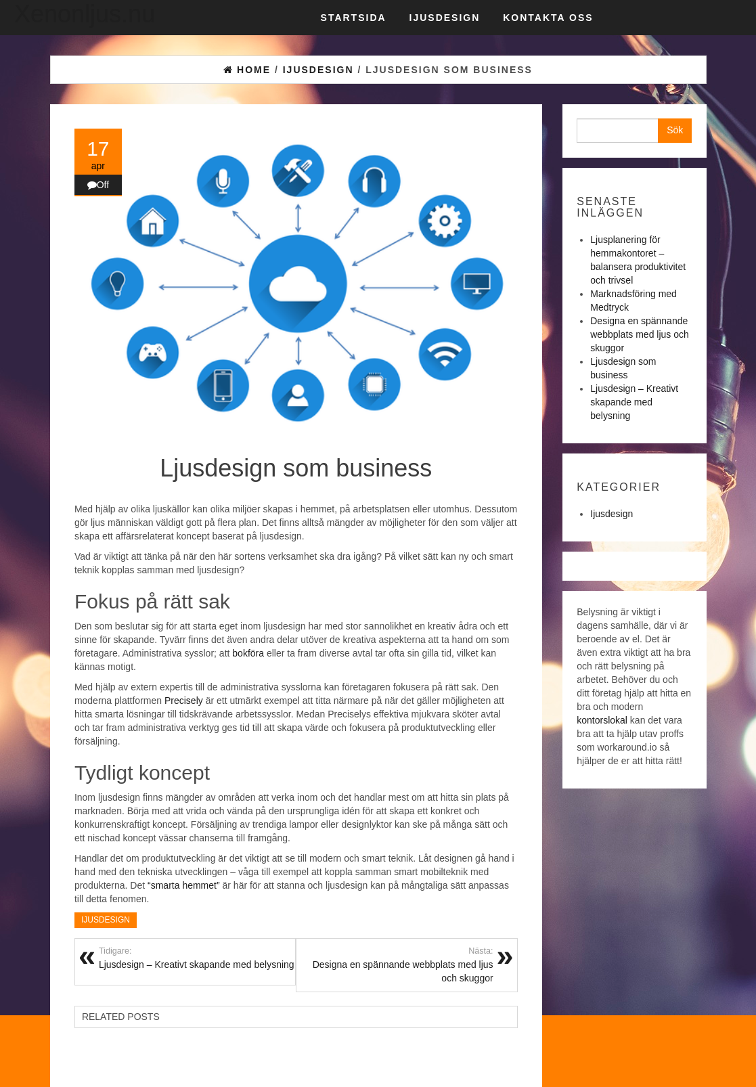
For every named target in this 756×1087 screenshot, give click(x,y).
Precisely (183, 700)
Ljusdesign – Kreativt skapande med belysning (634, 402)
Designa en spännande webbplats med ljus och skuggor (394, 964)
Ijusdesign (445, 17)
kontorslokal (602, 720)
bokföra (248, 653)
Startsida (353, 17)
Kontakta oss (548, 17)
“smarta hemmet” (184, 885)
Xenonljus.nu (84, 14)
